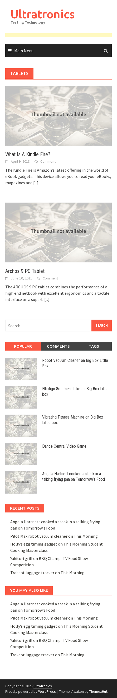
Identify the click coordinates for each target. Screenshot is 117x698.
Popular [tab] (23, 346)
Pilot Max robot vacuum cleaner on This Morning (54, 536)
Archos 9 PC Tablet (25, 271)
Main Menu (23, 50)
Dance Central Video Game (64, 446)
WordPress (47, 691)
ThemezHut (98, 691)
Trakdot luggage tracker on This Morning (47, 572)
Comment (48, 161)
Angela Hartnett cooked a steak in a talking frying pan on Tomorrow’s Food (73, 476)
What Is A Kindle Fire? (27, 154)
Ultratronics (43, 14)
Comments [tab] (58, 346)
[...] (35, 182)
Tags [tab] (94, 346)
